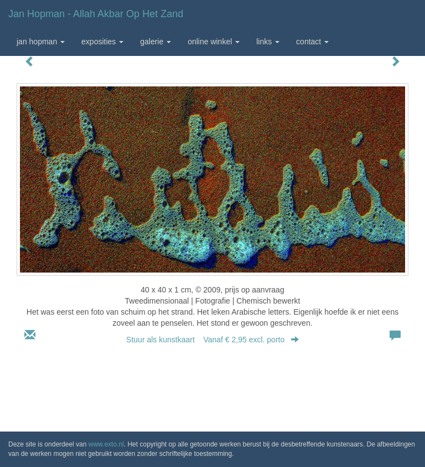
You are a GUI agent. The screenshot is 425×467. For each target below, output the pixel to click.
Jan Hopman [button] (41, 41)
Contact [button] (312, 41)
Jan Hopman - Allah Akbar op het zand (95, 13)
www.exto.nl (106, 444)
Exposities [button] (102, 41)
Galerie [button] (155, 41)
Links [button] (267, 41)
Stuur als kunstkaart (212, 339)
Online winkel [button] (214, 41)
